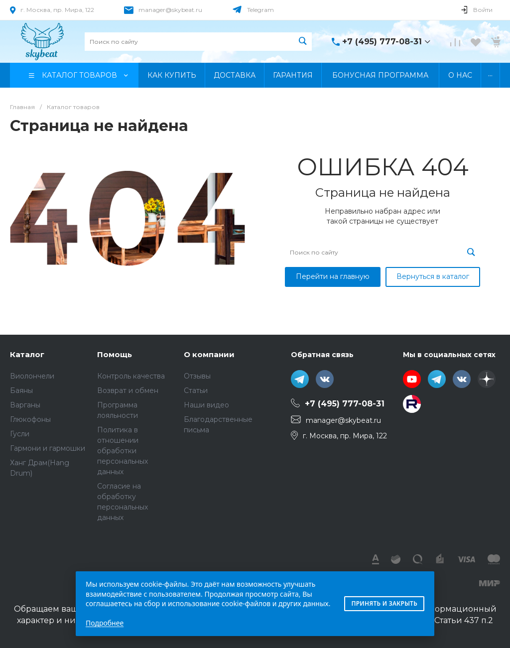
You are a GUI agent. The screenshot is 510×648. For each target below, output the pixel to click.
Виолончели (32, 376)
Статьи (196, 390)
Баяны (21, 390)
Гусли (19, 433)
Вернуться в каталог (432, 276)
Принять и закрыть (384, 603)
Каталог (27, 354)
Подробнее (105, 623)
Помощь (114, 354)
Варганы (25, 404)
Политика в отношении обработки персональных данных (122, 450)
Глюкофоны (30, 419)
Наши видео (206, 404)
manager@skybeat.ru (170, 9)
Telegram (260, 9)
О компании (209, 354)
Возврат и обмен (127, 390)
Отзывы (197, 376)
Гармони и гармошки (47, 448)
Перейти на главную (333, 276)
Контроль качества (131, 376)
